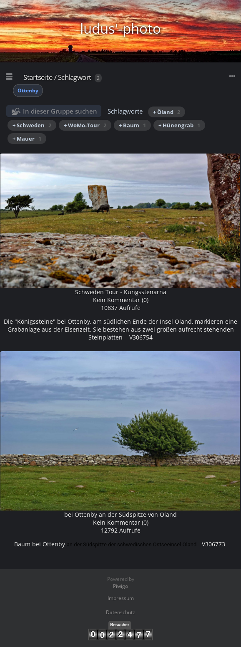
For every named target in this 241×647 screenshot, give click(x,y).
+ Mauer (27, 138)
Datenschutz (120, 612)
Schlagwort (74, 77)
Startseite (38, 77)
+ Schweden (32, 125)
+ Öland (166, 112)
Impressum (121, 598)
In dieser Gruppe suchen (60, 111)
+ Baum (132, 125)
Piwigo (120, 586)
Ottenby (28, 90)
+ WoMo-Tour (85, 125)
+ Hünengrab (179, 125)
